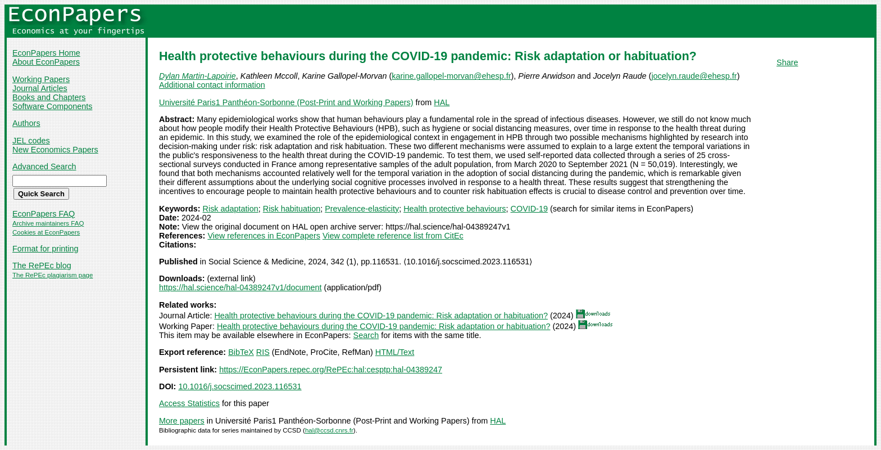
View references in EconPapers (263, 235)
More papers (182, 420)
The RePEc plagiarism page (52, 275)
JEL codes (31, 140)
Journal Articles (39, 88)
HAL (441, 102)
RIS (263, 352)
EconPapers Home (46, 52)
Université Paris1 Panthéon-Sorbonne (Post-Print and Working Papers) (286, 102)
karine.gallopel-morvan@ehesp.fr (451, 75)
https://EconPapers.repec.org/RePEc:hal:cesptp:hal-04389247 (330, 369)
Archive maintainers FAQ (48, 223)
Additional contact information (212, 84)
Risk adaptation (230, 208)
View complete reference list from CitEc (393, 235)
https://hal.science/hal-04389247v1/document (240, 287)
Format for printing (45, 248)
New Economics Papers (55, 149)
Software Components (52, 106)
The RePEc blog (41, 265)
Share (787, 62)
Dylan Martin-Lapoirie (197, 75)
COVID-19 (529, 208)
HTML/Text (395, 352)
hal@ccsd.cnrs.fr (329, 430)
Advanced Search (44, 166)
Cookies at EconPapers (46, 232)
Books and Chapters (48, 97)
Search (366, 335)
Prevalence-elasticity (362, 208)
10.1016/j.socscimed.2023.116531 (239, 386)
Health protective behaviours (454, 208)
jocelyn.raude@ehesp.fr (694, 75)
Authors (26, 123)
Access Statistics (189, 403)
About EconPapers (46, 61)
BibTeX (241, 352)
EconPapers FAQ (43, 213)
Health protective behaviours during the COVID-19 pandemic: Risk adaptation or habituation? (381, 315)
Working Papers (41, 79)
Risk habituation (291, 208)
